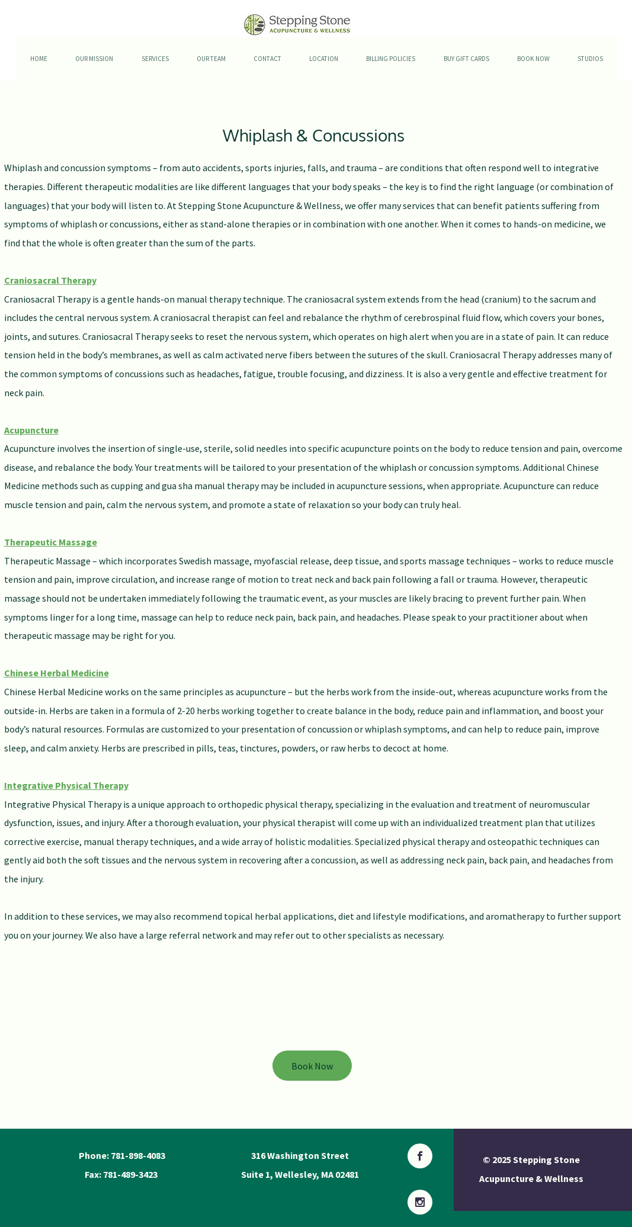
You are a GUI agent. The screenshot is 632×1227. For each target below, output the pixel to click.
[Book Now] (312, 1066)
